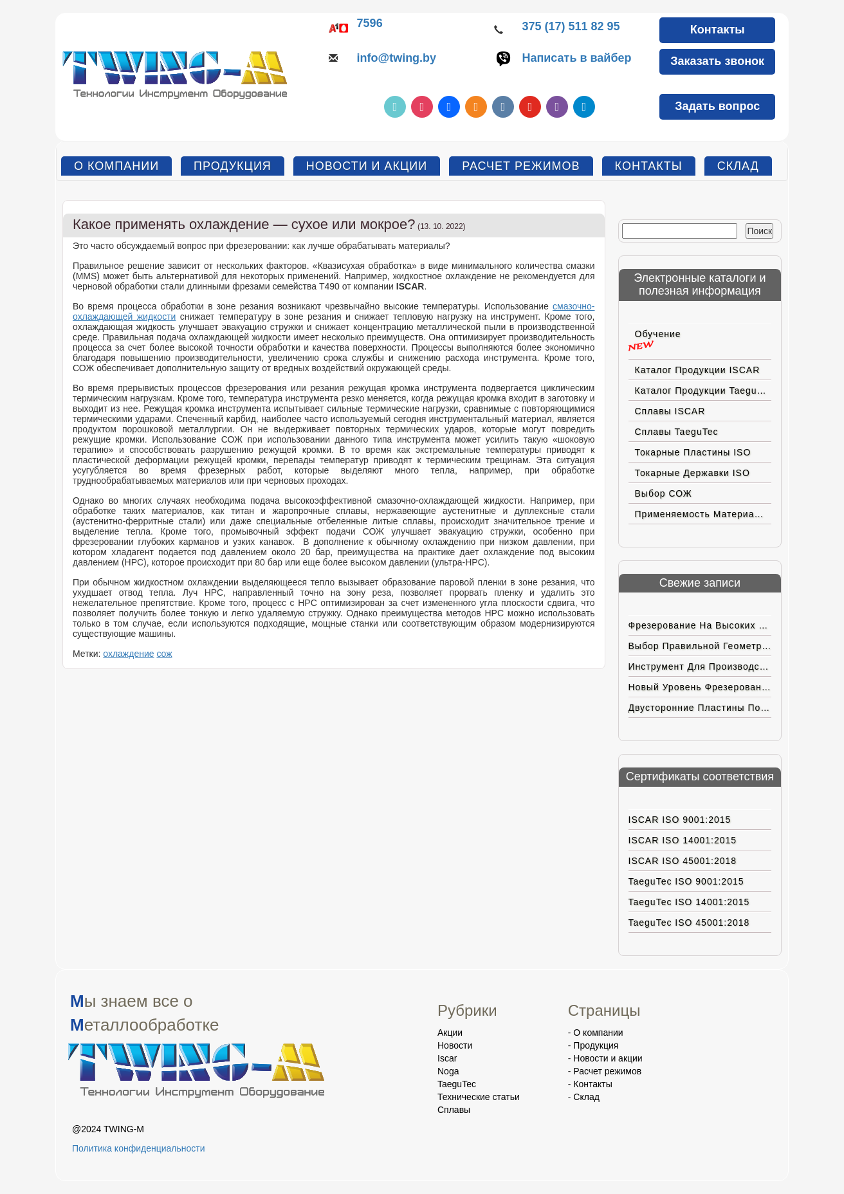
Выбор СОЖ (663, 493)
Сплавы (453, 1110)
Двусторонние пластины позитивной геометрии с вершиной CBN (700, 708)
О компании (116, 166)
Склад (738, 166)
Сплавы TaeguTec (677, 432)
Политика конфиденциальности (138, 1148)
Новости (454, 1045)
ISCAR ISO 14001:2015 (682, 840)
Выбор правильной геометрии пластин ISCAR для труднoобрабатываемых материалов (700, 646)
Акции (450, 1032)
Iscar (447, 1058)
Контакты (717, 29)
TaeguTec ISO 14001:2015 (689, 902)
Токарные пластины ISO (693, 452)
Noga (448, 1071)
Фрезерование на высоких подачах (700, 625)
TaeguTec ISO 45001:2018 (689, 922)
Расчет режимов (521, 166)
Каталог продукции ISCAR (697, 370)
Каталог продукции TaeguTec (703, 390)
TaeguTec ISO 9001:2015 (686, 881)
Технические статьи (478, 1097)
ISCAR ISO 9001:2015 (679, 819)
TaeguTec (456, 1084)
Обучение (658, 334)
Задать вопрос (717, 106)
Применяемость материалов (703, 514)
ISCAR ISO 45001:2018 (682, 861)
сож (164, 653)
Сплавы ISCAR (670, 411)
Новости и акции (366, 166)
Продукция (232, 166)
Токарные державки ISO (692, 473)
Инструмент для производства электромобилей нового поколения (700, 666)
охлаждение (128, 653)
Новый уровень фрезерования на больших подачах (700, 687)
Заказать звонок (717, 61)
